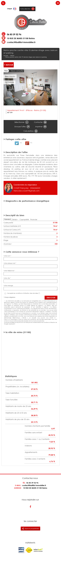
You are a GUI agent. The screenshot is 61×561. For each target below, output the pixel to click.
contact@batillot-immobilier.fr (21, 42)
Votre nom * (7, 256)
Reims (12, 55)
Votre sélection (25, 9)
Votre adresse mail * (10, 263)
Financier (33, 219)
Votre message (8, 285)
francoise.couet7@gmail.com (27, 191)
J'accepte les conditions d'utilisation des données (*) (23, 293)
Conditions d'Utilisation (49, 322)
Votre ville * (7, 278)
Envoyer (51, 297)
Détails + (15, 219)
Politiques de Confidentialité (32, 322)
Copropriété (24, 219)
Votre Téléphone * (9, 270)
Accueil (6, 55)
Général (7, 219)
